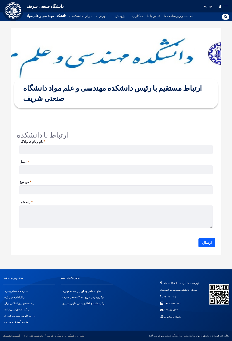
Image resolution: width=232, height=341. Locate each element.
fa (205, 6)
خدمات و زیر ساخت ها (178, 16)
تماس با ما (153, 16)
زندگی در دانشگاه (76, 335)
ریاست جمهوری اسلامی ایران (19, 303)
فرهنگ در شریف (55, 335)
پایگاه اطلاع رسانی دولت (16, 309)
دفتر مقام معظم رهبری (16, 291)
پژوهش (118, 16)
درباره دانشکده (80, 16)
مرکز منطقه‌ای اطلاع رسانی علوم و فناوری (84, 303)
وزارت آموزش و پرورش (16, 321)
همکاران (136, 16)
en (211, 6)
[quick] (226, 6)
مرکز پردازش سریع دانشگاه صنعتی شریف (83, 297)
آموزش (101, 16)
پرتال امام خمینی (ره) (14, 297)
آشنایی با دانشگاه (11, 335)
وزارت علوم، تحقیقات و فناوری (19, 315)
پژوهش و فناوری (34, 335)
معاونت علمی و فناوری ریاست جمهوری (82, 291)
